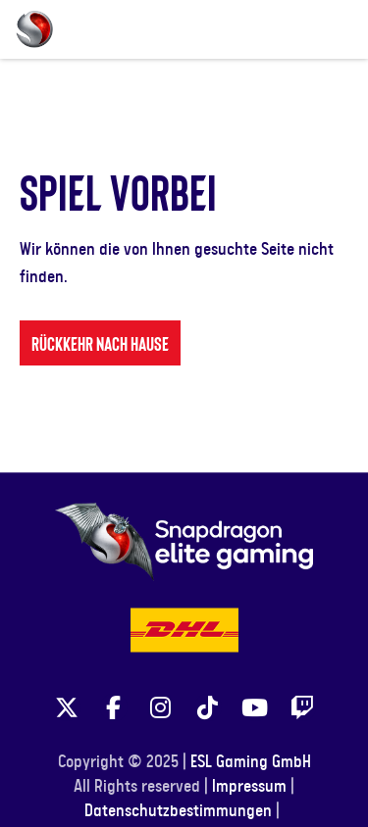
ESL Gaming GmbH (250, 762)
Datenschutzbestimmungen (178, 811)
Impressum (249, 787)
